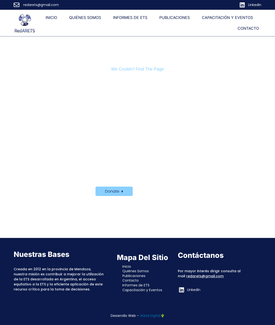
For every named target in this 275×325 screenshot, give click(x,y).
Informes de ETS (130, 17)
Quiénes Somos (85, 17)
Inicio (51, 17)
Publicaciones (174, 17)
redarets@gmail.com (205, 276)
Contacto (248, 28)
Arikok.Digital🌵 (152, 315)
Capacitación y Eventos (227, 17)
